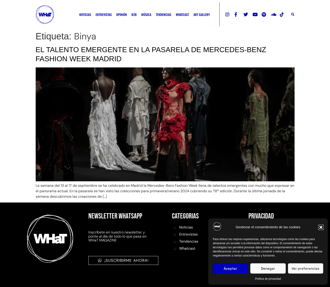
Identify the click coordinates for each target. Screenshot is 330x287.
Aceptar (230, 268)
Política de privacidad (268, 278)
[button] (321, 227)
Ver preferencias (305, 268)
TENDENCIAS (163, 14)
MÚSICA (146, 14)
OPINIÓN (121, 14)
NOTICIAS (85, 14)
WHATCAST (182, 14)
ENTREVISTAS (104, 14)
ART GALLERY (202, 14)
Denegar (268, 268)
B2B (134, 14)
